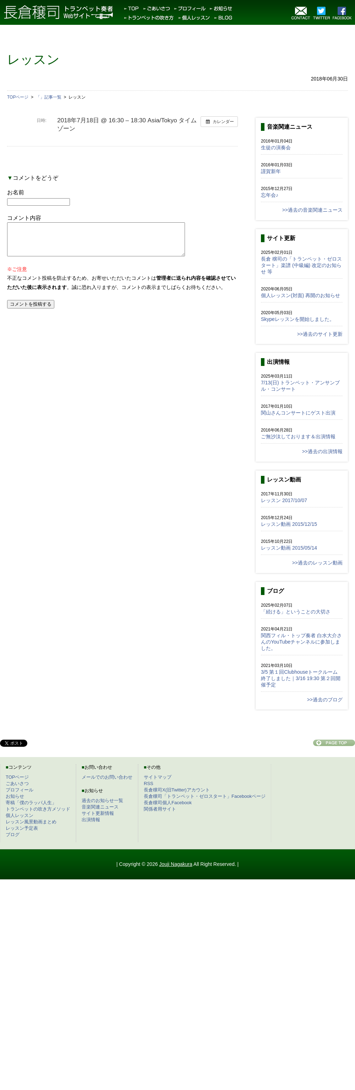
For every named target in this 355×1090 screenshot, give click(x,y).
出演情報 (91, 819)
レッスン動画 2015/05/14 (289, 548)
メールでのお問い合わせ (107, 777)
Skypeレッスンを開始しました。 (297, 319)
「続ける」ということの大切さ (296, 611)
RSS (148, 783)
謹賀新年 (271, 171)
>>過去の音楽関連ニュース (312, 210)
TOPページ (17, 777)
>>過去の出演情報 (322, 451)
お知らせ (15, 796)
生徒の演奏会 (276, 147)
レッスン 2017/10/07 (284, 500)
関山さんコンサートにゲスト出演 (298, 413)
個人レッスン (19, 815)
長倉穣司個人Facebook (168, 802)
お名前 (15, 192)
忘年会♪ (269, 195)
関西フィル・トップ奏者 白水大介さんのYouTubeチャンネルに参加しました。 (301, 642)
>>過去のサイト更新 (320, 334)
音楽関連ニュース (100, 807)
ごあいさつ (17, 783)
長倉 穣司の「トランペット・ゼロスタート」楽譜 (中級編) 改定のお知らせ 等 (301, 265)
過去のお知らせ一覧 (102, 800)
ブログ (13, 834)
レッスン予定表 (22, 828)
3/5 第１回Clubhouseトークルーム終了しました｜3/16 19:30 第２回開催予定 (300, 678)
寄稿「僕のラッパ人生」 (31, 802)
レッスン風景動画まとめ (31, 821)
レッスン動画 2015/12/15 (289, 524)
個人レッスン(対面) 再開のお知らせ (300, 295)
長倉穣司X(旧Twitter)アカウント (177, 790)
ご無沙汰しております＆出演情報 (298, 436)
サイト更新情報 (98, 813)
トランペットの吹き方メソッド (38, 809)
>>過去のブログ (325, 699)
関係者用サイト (160, 809)
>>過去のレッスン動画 (317, 563)
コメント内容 (24, 218)
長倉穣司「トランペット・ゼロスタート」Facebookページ (205, 796)
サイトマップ (157, 777)
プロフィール (19, 790)
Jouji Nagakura (175, 864)
